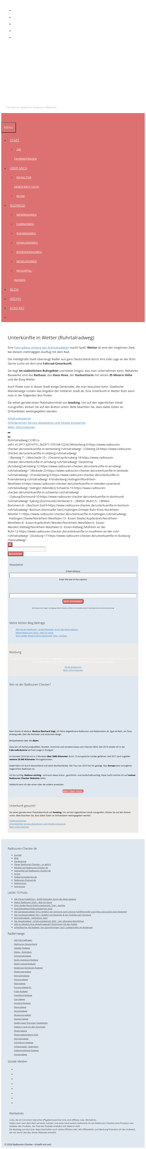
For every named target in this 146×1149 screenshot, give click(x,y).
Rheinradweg (26, 233)
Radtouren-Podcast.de (25, 880)
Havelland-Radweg (23, 995)
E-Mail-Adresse (73, 571)
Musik (20, 196)
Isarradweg (19, 999)
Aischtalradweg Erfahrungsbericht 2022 (33, 908)
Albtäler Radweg (22, 948)
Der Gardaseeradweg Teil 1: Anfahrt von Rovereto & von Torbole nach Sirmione (52, 914)
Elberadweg (25, 224)
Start (16, 140)
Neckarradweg (21, 1018)
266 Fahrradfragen (23, 940)
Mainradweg (20, 1007)
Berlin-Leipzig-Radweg (24, 963)
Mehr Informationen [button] (21, 427)
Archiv (15, 299)
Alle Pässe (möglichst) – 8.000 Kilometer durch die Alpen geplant (47, 629)
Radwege (18, 205)
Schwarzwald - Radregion (26, 1046)
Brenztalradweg (21, 975)
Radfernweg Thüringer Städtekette (31, 1022)
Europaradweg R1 (22, 987)
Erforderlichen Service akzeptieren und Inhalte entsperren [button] (47, 423)
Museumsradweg (22, 1015)
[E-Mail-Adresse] (73, 575)
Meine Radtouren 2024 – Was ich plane (34, 632)
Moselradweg (26, 261)
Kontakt (17, 308)
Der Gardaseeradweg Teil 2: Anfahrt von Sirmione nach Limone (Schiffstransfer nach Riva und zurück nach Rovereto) (70, 911)
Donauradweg (27, 243)
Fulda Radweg (21, 991)
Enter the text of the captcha (73, 579)
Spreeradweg (20, 1054)
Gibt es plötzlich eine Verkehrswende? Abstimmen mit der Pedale (45, 924)
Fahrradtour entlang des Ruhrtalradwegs (41, 347)
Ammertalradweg (22, 955)
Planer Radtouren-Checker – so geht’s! (32, 864)
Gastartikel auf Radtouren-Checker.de (32, 870)
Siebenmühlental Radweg (26, 1050)
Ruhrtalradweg (21, 1038)
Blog (14, 289)
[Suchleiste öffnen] (3, 117)
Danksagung (20, 861)
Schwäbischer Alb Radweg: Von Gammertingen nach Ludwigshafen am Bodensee (53, 927)
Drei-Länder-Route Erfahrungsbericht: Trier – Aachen (41, 635)
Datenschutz (20, 883)
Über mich (19, 168)
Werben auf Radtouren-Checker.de (31, 867)
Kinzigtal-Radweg (22, 1003)
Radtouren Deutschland (25, 944)
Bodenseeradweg (29, 252)
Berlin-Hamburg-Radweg (26, 959)
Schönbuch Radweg (23, 1042)
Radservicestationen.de (25, 876)
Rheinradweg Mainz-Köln (26, 1034)
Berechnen (15, 554)
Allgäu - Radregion (23, 952)
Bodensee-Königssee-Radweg (28, 967)
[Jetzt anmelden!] (73, 601)
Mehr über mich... (73, 791)
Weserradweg (26, 215)
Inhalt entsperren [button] (19, 418)
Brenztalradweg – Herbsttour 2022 (31, 917)
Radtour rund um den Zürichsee (29, 1026)
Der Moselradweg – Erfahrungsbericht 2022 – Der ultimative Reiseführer (49, 921)
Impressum (19, 886)
